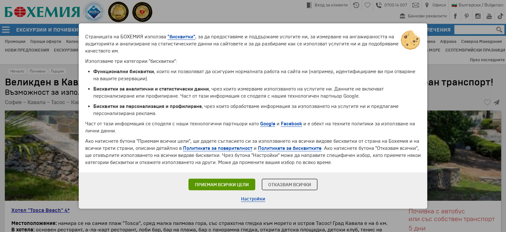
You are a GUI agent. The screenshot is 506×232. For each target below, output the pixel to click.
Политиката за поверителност (217, 148)
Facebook (291, 124)
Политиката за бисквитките (289, 148)
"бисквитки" (181, 37)
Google (267, 124)
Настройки (253, 199)
